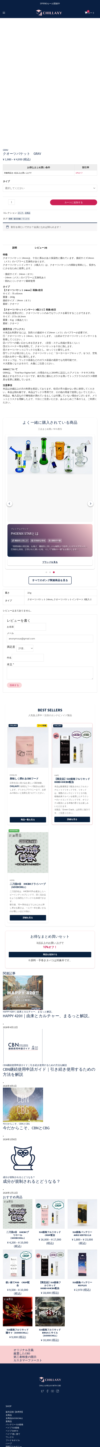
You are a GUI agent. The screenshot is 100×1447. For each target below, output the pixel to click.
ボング (20, 222)
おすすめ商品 (14, 1206)
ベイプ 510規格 (12, 1437)
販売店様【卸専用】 (15, 1422)
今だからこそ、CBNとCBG (26, 1137)
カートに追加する (73, 211)
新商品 (9, 1431)
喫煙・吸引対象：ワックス (19, 228)
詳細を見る (72, 828)
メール (10, 642)
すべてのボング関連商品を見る (50, 589)
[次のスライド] (90, 513)
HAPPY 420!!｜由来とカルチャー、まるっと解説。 (47, 1025)
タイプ (6, 190)
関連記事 (10, 982)
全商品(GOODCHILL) (14, 1428)
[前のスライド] (9, 513)
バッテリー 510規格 (14, 1434)
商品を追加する (50, 963)
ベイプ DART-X (12, 1441)
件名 (9, 666)
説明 (14, 256)
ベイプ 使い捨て (13, 1444)
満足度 (11, 656)
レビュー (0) (41, 256)
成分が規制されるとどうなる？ (31, 1190)
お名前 (10, 635)
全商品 (27, 222)
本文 (10, 673)
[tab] (14, 257)
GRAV (5, 159)
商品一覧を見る (28, 829)
